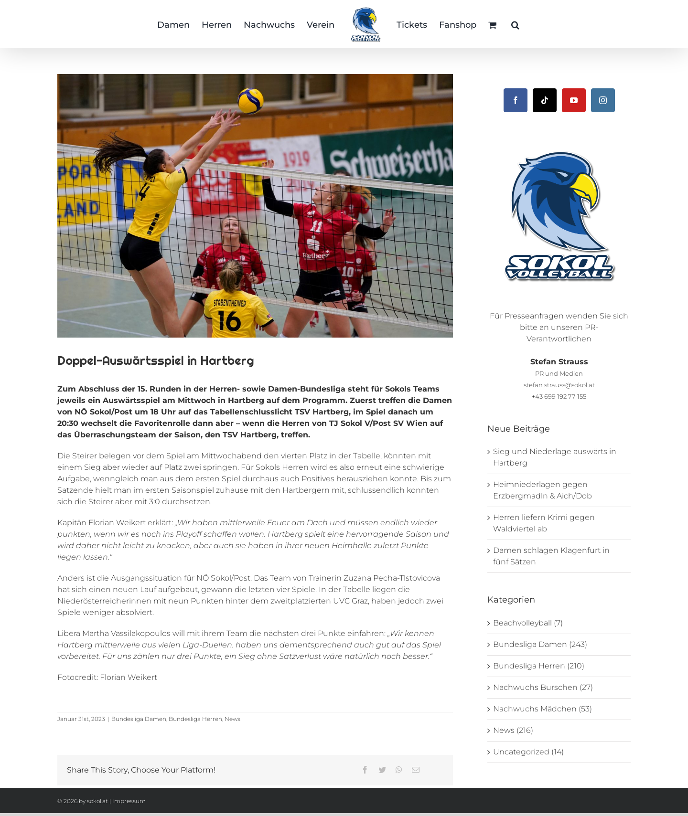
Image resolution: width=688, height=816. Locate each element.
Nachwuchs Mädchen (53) (542, 708)
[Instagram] (603, 100)
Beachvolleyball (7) (528, 622)
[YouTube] (574, 100)
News (232, 718)
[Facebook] (515, 100)
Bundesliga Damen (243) (540, 644)
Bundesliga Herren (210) (538, 665)
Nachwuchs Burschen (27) (543, 687)
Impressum (129, 801)
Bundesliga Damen (138, 718)
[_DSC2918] (255, 206)
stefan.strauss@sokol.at (559, 385)
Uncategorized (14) (528, 751)
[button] (515, 24)
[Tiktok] (545, 100)
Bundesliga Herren (195, 718)
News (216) (513, 730)
